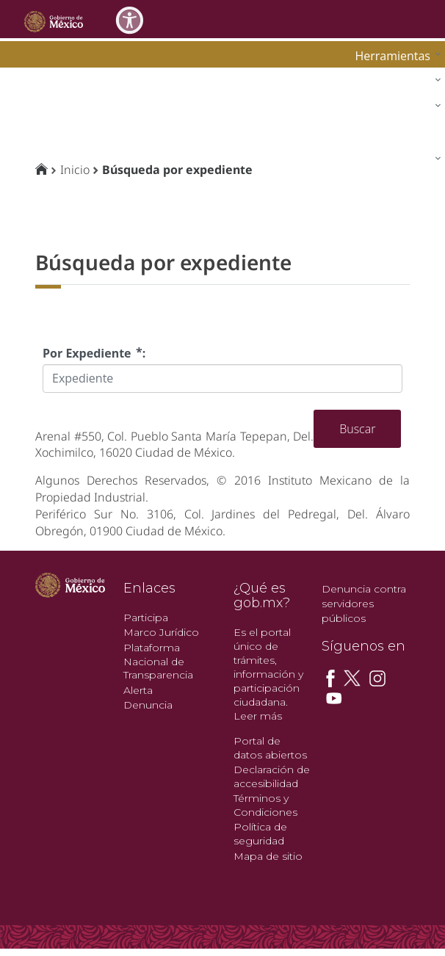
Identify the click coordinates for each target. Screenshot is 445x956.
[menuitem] (394, 55)
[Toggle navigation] (410, 18)
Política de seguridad (260, 833)
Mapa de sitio (268, 856)
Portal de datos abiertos (270, 747)
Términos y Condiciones (265, 805)
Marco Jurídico (161, 632)
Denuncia (148, 704)
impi (23, 104)
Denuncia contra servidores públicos (364, 603)
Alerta (138, 690)
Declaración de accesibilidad (272, 776)
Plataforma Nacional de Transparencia (158, 661)
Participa (145, 617)
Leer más (258, 716)
